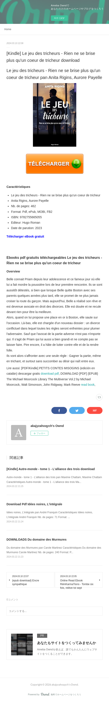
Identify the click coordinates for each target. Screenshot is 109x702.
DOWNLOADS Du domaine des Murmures (37, 539)
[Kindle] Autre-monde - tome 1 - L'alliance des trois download (51, 469)
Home (7, 29)
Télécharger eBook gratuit (25, 236)
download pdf (50, 373)
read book (87, 384)
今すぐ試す (59, 18)
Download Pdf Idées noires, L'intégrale (34, 504)
